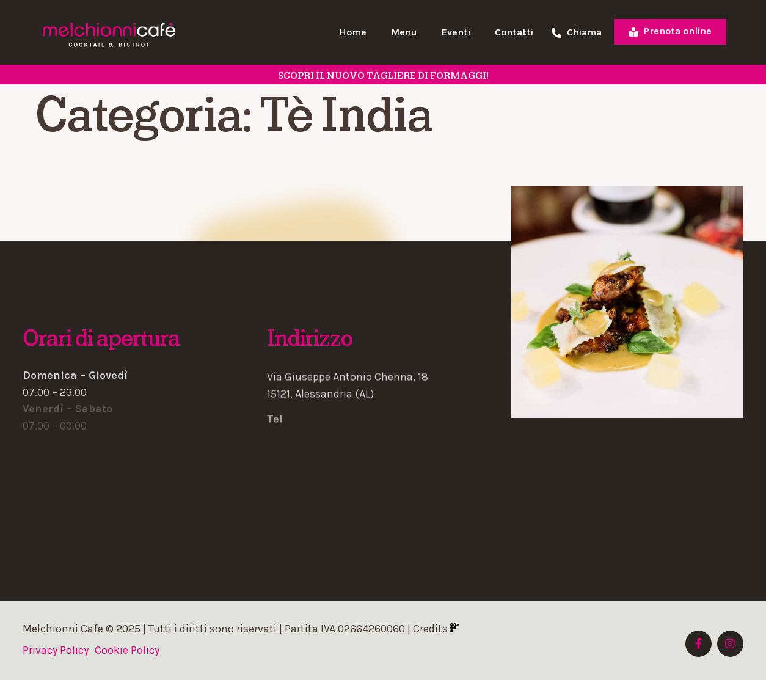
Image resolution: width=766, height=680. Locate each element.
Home (353, 32)
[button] (383, 369)
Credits (436, 628)
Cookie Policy (127, 650)
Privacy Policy (56, 650)
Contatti (514, 32)
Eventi (456, 32)
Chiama (577, 32)
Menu (404, 32)
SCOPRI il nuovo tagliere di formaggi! (383, 75)
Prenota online (670, 31)
